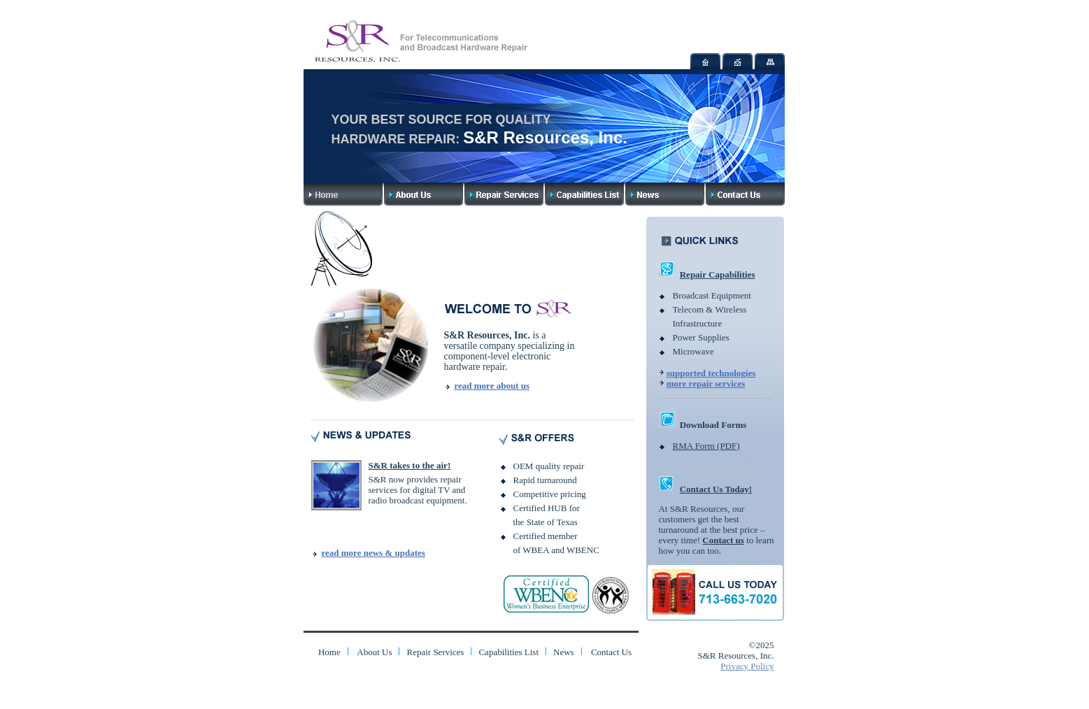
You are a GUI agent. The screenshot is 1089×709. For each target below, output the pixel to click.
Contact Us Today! (716, 489)
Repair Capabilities (717, 274)
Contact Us (611, 652)
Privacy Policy (747, 666)
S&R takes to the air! (410, 465)
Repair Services (435, 652)
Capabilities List (508, 652)
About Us (374, 652)
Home (329, 652)
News (563, 652)
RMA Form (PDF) (705, 446)
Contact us (723, 540)
